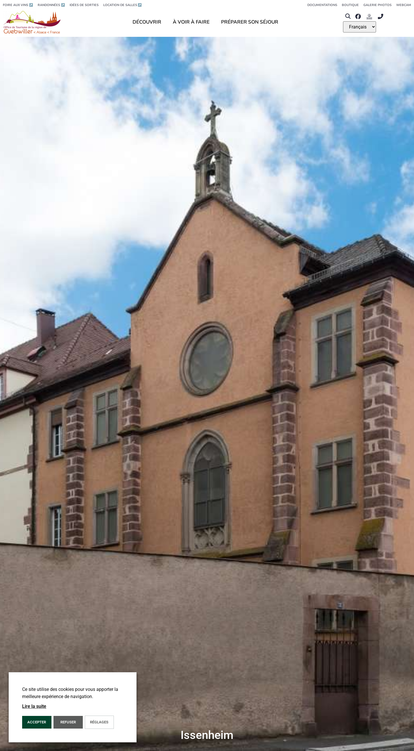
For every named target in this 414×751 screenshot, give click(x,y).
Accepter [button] (36, 722)
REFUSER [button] (68, 722)
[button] (347, 16)
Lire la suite (34, 706)
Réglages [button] (99, 722)
